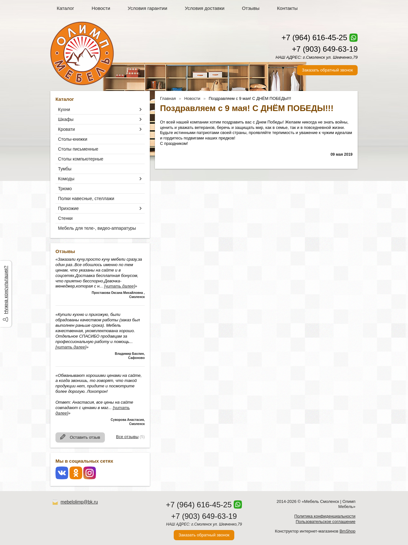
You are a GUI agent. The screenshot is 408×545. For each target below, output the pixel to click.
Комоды (66, 178)
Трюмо (65, 188)
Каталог (65, 8)
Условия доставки (204, 8)
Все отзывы (127, 436)
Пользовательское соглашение (325, 521)
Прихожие (68, 208)
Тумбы (64, 168)
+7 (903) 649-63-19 (325, 49)
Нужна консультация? (5, 290)
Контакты (287, 8)
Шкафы (66, 119)
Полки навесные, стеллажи (86, 198)
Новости (101, 8)
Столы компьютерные (80, 158)
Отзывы (250, 8)
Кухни (64, 109)
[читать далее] (119, 286)
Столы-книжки (72, 139)
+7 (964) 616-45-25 (314, 37)
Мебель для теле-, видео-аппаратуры (97, 228)
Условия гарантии (147, 8)
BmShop (347, 531)
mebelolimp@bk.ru (79, 501)
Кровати (66, 129)
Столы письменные (78, 149)
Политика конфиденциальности (324, 516)
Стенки (65, 218)
